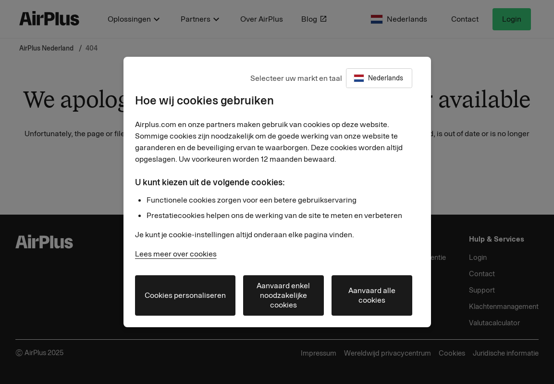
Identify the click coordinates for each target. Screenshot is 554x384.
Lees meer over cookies (176, 254)
